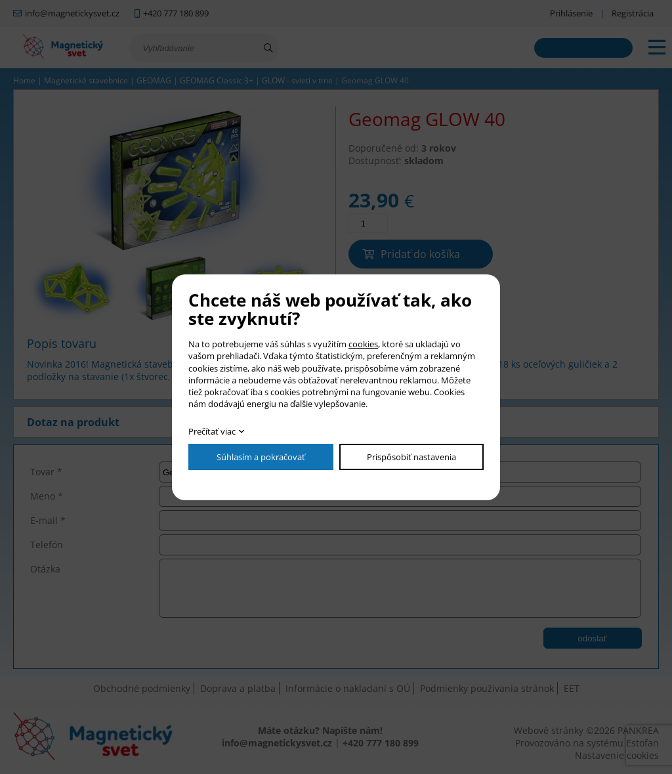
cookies (363, 344)
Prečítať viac (212, 431)
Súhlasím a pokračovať (261, 457)
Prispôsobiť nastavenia (411, 457)
